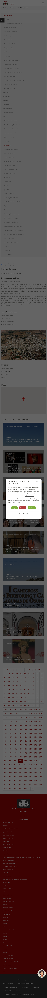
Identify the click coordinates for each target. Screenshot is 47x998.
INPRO (26, 513)
